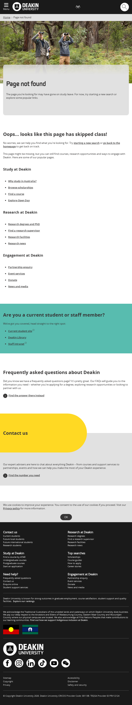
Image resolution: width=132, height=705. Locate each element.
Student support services (15, 587)
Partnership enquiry (20, 267)
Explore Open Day (19, 200)
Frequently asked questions (17, 577)
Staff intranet (17, 344)
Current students (11, 535)
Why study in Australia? (22, 181)
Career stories (74, 566)
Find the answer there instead (26, 395)
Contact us (8, 581)
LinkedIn (30, 663)
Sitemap (7, 677)
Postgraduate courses (14, 563)
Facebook (7, 663)
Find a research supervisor (24, 230)
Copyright (8, 681)
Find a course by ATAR (14, 556)
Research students (12, 545)
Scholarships (74, 556)
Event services (16, 273)
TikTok (42, 663)
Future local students (13, 539)
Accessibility (74, 677)
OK (66, 517)
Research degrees (76, 535)
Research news (17, 243)
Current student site (21, 331)
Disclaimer (73, 681)
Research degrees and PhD (24, 224)
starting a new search (87, 143)
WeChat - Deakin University (65, 663)
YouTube (54, 663)
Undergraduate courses (14, 560)
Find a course (16, 194)
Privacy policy (11, 508)
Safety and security (77, 684)
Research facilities (19, 237)
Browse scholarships (20, 187)
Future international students (18, 542)
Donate (12, 280)
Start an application (13, 566)
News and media (18, 286)
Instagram (19, 663)
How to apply (74, 563)
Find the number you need (24, 475)
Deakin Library (17, 337)
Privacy (6, 684)
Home (6, 17)
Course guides (75, 560)
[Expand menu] (6, 5)
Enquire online (10, 584)
